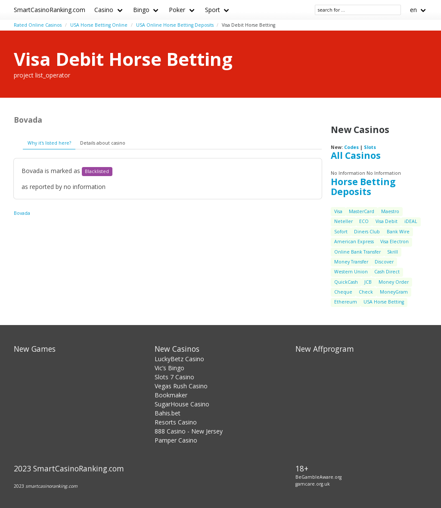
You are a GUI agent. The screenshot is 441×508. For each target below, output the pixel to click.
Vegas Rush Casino (181, 386)
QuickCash (346, 282)
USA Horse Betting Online (98, 25)
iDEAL (410, 221)
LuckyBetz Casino (179, 359)
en (413, 10)
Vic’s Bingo (169, 368)
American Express (354, 242)
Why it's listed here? (49, 143)
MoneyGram (394, 292)
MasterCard (361, 211)
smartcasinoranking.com (51, 486)
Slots (370, 147)
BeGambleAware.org (318, 477)
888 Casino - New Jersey (189, 431)
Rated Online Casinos (38, 25)
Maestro (390, 211)
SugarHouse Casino (182, 404)
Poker (177, 10)
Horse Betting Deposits (363, 187)
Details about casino (102, 143)
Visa (338, 211)
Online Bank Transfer (357, 252)
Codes (351, 147)
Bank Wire (398, 232)
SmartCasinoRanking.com (49, 10)
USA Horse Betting (383, 302)
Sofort (341, 232)
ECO (364, 221)
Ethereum (345, 302)
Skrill (392, 252)
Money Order (394, 282)
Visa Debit (387, 221)
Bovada (22, 213)
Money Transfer (351, 262)
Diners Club (367, 232)
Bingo (141, 10)
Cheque (343, 292)
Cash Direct (387, 272)
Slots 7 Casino (174, 377)
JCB (368, 282)
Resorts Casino (176, 422)
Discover (384, 262)
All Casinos (356, 155)
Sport (212, 10)
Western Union (351, 272)
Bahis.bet (167, 413)
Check (366, 292)
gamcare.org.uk (312, 484)
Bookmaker (171, 395)
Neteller (343, 221)
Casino (103, 10)
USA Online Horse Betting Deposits (175, 25)
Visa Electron (394, 242)
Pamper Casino (176, 440)
